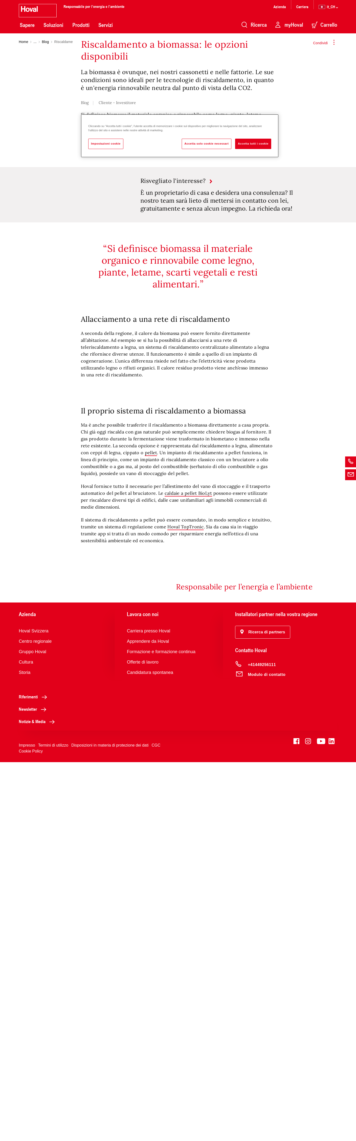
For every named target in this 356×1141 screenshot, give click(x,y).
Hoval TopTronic (185, 905)
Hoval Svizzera (33, 1009)
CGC (156, 1124)
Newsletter (34, 1088)
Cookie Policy (31, 1130)
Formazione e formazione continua (161, 1030)
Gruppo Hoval (32, 1030)
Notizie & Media (38, 1100)
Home (23, 42)
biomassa (116, 228)
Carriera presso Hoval (148, 1009)
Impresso (27, 1124)
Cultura (26, 1040)
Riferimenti (34, 1075)
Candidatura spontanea (150, 1051)
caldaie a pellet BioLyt (188, 872)
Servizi (105, 25)
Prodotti (80, 25)
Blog (45, 42)
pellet (151, 831)
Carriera (302, 6)
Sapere (27, 25)
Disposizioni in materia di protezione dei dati (110, 1124)
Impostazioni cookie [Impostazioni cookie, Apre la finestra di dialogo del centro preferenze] (106, 143)
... (35, 42)
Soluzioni (53, 25)
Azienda (279, 6)
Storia (24, 1051)
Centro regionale (35, 1020)
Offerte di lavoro (142, 1040)
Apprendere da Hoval (148, 1020)
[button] (262, 1011)
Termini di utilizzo (53, 1124)
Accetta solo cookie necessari (206, 143)
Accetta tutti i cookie (253, 143)
